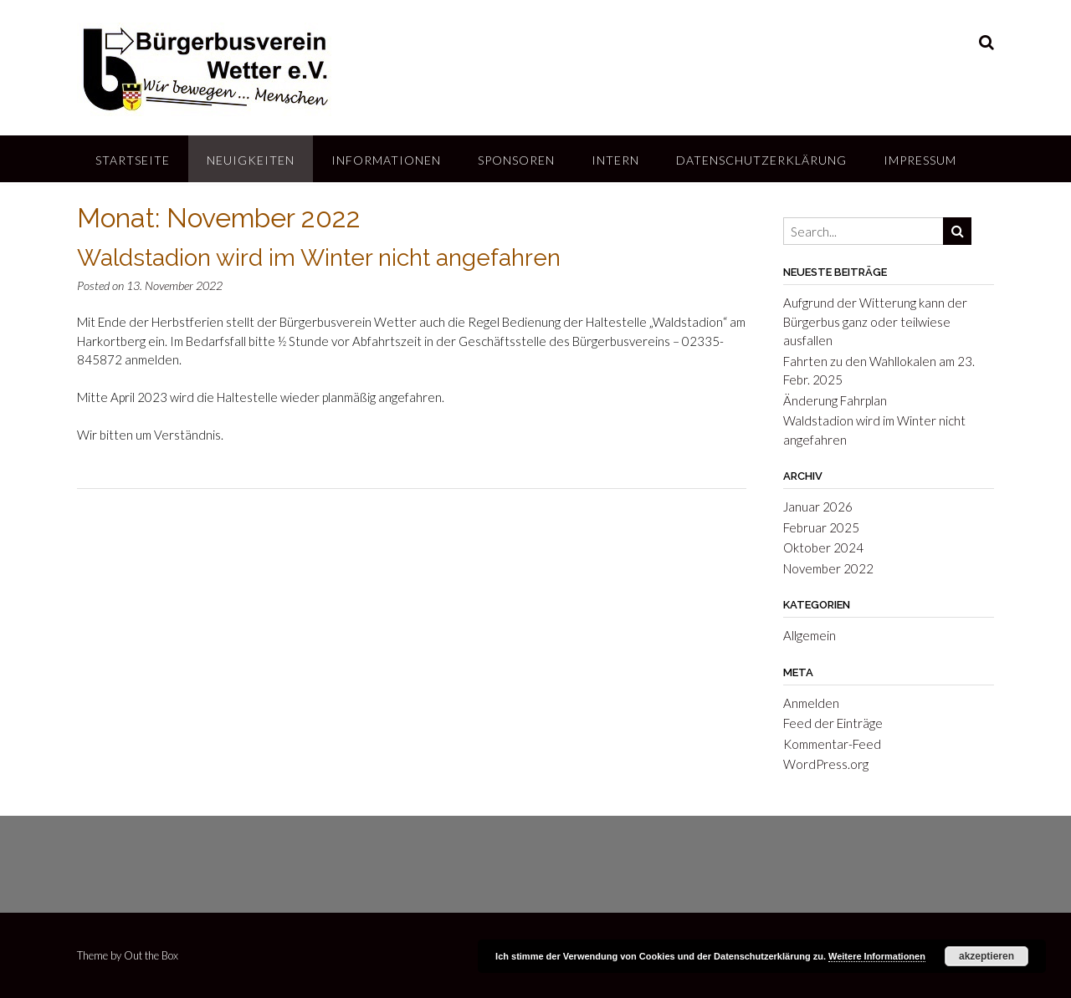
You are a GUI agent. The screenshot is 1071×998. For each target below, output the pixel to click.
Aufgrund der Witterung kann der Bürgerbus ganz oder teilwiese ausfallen (875, 321)
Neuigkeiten (251, 160)
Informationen (386, 160)
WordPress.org (826, 763)
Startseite (132, 160)
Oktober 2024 (823, 547)
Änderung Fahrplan (835, 400)
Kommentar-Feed (832, 743)
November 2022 (828, 568)
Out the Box (151, 955)
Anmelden (811, 702)
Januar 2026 (818, 506)
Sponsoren (516, 160)
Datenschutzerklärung (761, 160)
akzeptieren (986, 956)
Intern (615, 160)
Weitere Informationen (876, 956)
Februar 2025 (821, 527)
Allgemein (809, 635)
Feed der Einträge (833, 723)
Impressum (920, 160)
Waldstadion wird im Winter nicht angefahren (319, 258)
